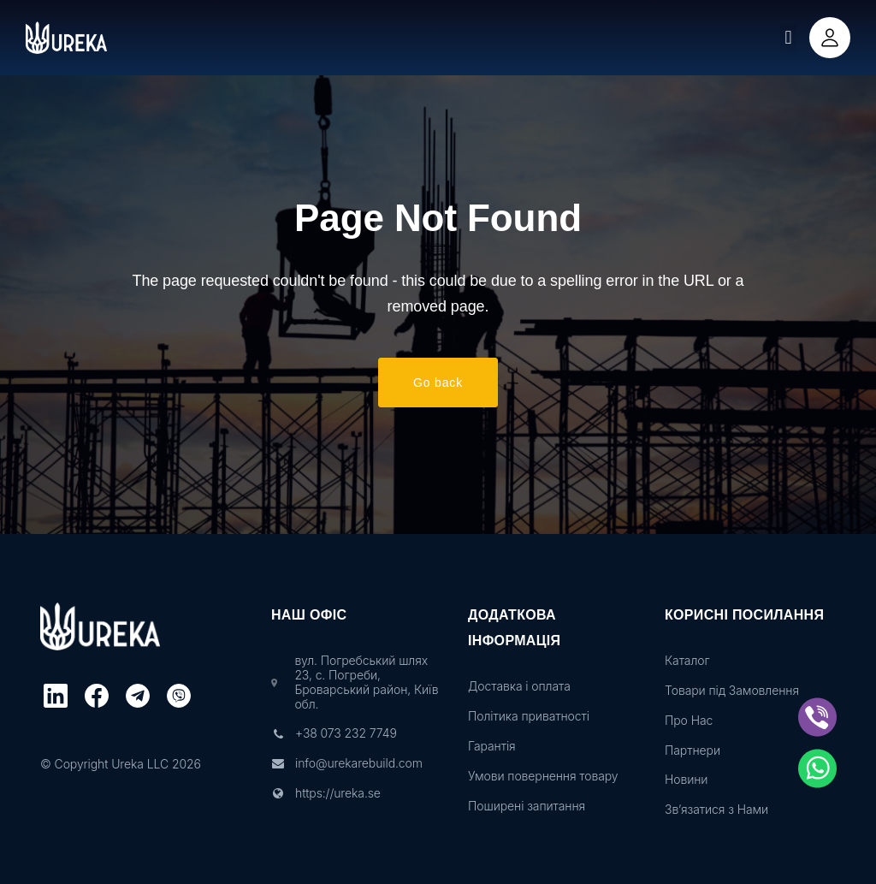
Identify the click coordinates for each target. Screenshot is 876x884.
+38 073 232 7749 (346, 733)
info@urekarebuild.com (359, 763)
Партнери (692, 750)
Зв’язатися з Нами (716, 809)
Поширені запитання (526, 806)
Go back (438, 382)
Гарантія (492, 746)
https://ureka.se (338, 793)
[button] (788, 38)
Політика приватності (528, 716)
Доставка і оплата (519, 686)
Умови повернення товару (543, 776)
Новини (686, 779)
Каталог (687, 660)
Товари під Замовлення (732, 690)
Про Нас (689, 720)
